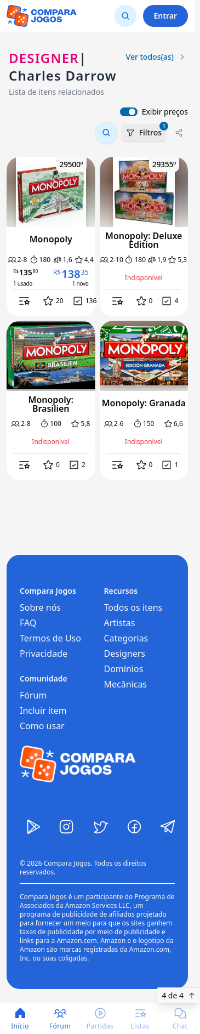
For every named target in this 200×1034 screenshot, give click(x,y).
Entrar (166, 15)
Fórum (33, 695)
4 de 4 (179, 995)
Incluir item (43, 711)
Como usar (42, 726)
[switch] (129, 111)
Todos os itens (133, 607)
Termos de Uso (50, 638)
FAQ (28, 623)
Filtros (146, 131)
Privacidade (43, 653)
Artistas (119, 623)
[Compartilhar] (179, 132)
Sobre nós (40, 607)
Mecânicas (125, 684)
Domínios (124, 669)
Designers (125, 653)
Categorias (126, 638)
